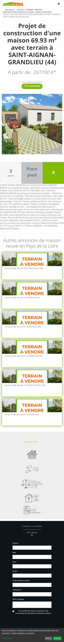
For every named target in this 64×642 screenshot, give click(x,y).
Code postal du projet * (21, 580)
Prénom (16, 543)
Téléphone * (17, 590)
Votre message (18, 599)
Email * (15, 571)
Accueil (20, 10)
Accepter (57, 638)
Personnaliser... (8, 638)
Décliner (48, 638)
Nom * (15, 562)
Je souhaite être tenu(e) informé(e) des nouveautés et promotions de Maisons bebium (33, 612)
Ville (14, 553)
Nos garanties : (32, 441)
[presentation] (31, 621)
